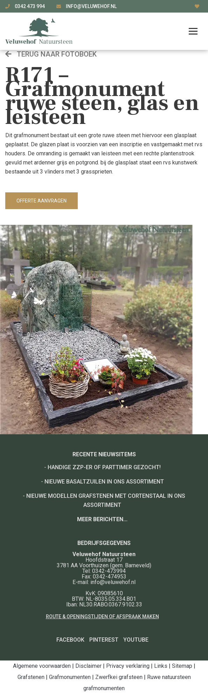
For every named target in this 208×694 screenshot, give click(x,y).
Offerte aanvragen (41, 201)
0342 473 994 (30, 6)
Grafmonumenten (70, 677)
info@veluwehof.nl (91, 6)
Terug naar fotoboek (51, 54)
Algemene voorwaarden (42, 666)
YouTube (135, 639)
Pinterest (103, 639)
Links (160, 666)
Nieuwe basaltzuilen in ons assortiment (104, 481)
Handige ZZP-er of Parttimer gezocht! (104, 467)
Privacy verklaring (128, 666)
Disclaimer (88, 666)
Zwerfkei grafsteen (119, 677)
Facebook (70, 639)
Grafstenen (31, 677)
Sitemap (182, 666)
